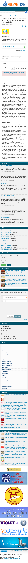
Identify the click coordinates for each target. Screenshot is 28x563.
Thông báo (4, 350)
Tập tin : (8, 46)
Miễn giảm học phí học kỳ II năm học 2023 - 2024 (14, 111)
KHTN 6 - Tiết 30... (5, 234)
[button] (24, 46)
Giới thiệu (4, 345)
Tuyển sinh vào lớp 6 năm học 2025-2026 (14, 457)
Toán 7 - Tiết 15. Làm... (6, 232)
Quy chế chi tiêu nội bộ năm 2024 (10, 104)
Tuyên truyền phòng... (6, 384)
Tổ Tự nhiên (4, 375)
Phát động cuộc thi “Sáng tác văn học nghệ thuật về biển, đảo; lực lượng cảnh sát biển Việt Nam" (16, 443)
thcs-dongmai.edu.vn (9, 560)
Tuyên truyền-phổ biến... (7, 382)
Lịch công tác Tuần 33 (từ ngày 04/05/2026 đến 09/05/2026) (15, 395)
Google (3, 259)
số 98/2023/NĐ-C (5, 174)
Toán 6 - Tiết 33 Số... (5, 240)
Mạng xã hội (4, 260)
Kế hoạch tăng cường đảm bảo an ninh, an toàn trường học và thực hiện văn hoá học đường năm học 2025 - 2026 (16, 435)
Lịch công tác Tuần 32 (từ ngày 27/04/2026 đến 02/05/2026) (15, 416)
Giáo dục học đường (6, 369)
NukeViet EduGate (18, 550)
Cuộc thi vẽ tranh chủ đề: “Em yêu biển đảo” (15, 275)
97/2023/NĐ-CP (4, 183)
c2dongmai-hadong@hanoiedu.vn (12, 558)
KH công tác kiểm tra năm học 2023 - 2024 (14, 157)
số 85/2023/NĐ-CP (5, 207)
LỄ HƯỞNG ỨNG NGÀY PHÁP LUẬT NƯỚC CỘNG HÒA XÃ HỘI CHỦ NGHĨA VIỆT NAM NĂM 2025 (16, 272)
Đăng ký (25, 319)
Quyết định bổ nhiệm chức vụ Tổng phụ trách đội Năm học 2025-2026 (15, 464)
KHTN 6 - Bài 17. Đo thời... (7, 247)
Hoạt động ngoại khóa (6, 361)
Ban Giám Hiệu (5, 373)
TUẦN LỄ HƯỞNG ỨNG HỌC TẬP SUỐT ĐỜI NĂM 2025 (16, 438)
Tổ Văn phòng (5, 379)
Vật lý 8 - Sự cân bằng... (6, 229)
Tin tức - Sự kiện (5, 348)
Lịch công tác (5, 352)
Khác (2, 262)
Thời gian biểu (5, 371)
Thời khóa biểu (5, 354)
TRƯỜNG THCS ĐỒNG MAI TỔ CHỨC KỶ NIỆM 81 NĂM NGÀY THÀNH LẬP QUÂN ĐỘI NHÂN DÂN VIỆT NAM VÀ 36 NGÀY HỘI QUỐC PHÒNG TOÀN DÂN (14, 448)
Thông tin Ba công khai (13, 15)
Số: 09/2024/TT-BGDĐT (6, 165)
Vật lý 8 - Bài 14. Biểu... (6, 245)
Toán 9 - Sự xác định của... (7, 243)
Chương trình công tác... (7, 365)
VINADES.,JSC (24, 551)
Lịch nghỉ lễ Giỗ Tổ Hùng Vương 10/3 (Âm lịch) (15, 418)
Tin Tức (4, 15)
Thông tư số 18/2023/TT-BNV (7, 195)
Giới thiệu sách (5, 367)
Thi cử (3, 357)
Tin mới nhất (4, 392)
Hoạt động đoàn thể (6, 359)
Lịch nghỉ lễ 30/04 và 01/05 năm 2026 (13, 398)
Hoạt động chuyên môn (7, 363)
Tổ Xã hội (4, 377)
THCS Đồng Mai (23, 50)
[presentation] (7, 308)
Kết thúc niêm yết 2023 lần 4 (8, 105)
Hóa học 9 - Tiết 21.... (5, 236)
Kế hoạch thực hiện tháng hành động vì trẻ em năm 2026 (15, 413)
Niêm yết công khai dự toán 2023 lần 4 (11, 94)
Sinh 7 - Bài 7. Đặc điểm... (6, 249)
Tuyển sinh (4, 388)
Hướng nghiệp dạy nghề (7, 386)
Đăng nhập (17, 316)
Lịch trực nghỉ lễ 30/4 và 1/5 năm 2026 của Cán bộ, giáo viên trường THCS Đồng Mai (15, 409)
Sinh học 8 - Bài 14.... (5, 238)
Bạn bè (3, 257)
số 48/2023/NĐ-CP (5, 217)
